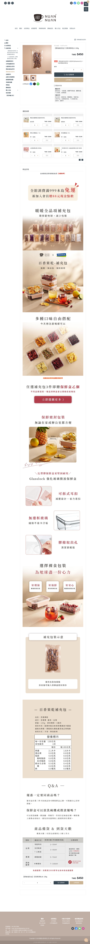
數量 (55, 66)
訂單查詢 (53, 921)
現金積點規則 (79, 921)
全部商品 (53, 919)
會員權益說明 (79, 919)
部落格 (42, 925)
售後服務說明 (66, 923)
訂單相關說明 (53, 923)
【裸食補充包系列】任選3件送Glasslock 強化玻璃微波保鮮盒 (12, 52)
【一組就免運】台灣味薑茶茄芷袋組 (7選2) (12, 57)
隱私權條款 (79, 923)
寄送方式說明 (66, 921)
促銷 (56, 61)
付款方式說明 (66, 919)
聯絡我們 (42, 921)
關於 (42, 919)
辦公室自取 (42, 923)
